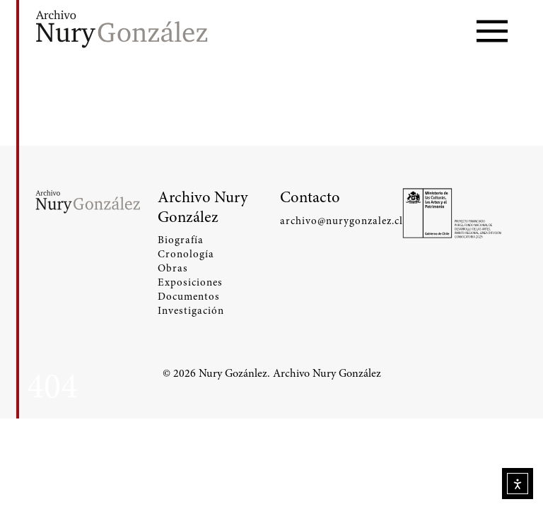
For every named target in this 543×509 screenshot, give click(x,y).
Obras (173, 268)
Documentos (189, 296)
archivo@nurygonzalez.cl (332, 220)
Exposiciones (190, 282)
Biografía (181, 240)
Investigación (191, 310)
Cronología (186, 254)
